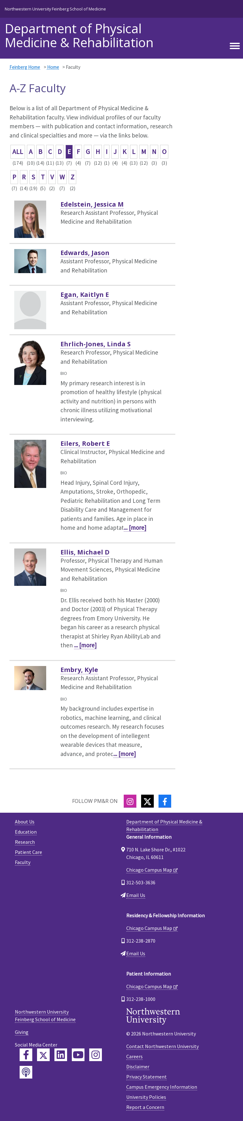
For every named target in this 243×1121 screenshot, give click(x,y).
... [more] (135, 527)
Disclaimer (137, 1066)
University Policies (146, 1097)
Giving (21, 1032)
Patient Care (28, 852)
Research (25, 842)
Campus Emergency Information (161, 1087)
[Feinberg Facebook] (26, 1054)
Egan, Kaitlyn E (84, 294)
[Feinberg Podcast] (26, 1072)
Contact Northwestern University (162, 1046)
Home (53, 67)
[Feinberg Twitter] (43, 1054)
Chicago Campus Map (149, 870)
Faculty (22, 862)
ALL (17, 151)
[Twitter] (147, 801)
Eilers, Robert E (85, 443)
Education (26, 832)
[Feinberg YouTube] (78, 1054)
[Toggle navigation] (235, 46)
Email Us (135, 895)
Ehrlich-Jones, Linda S (95, 344)
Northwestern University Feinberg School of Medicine (55, 9)
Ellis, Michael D (84, 552)
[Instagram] (130, 801)
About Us (24, 821)
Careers (134, 1056)
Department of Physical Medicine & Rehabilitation (79, 35)
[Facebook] (165, 801)
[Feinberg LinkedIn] (60, 1054)
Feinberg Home (24, 67)
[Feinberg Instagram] (95, 1054)
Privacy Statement (146, 1076)
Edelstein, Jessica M (92, 204)
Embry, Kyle (79, 669)
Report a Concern (145, 1107)
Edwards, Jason (84, 252)
